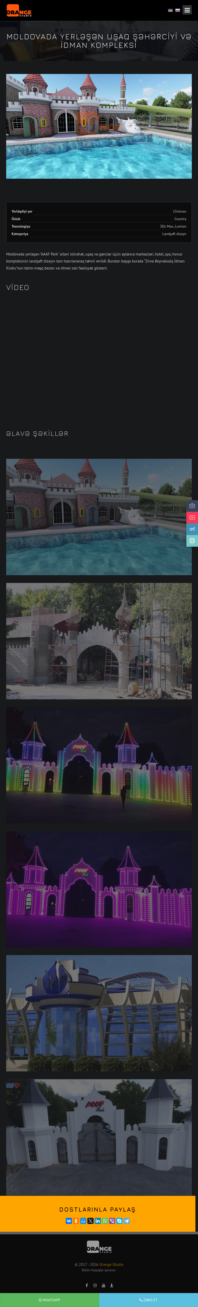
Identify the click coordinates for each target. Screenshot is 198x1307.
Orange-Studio (111, 1264)
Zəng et (148, 1300)
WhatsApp (49, 1300)
